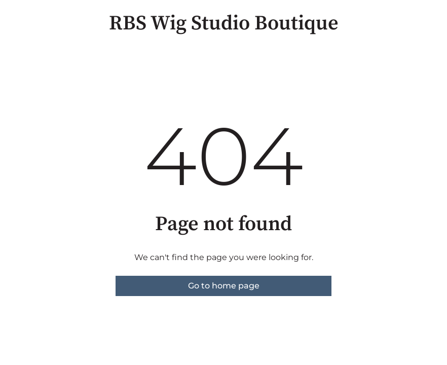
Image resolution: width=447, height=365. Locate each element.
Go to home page (223, 285)
